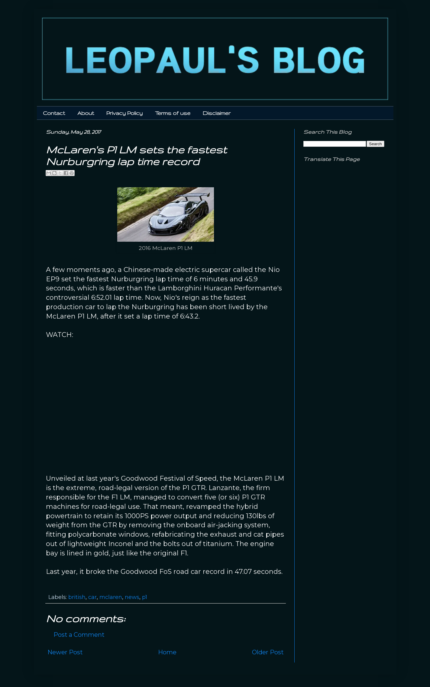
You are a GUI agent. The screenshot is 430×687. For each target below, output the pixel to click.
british (77, 597)
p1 (144, 597)
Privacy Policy (124, 113)
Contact (54, 113)
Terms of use (172, 113)
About (85, 113)
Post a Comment (79, 634)
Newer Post (65, 652)
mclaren (110, 597)
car (92, 597)
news (132, 597)
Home (167, 652)
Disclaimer (217, 113)
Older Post (268, 652)
